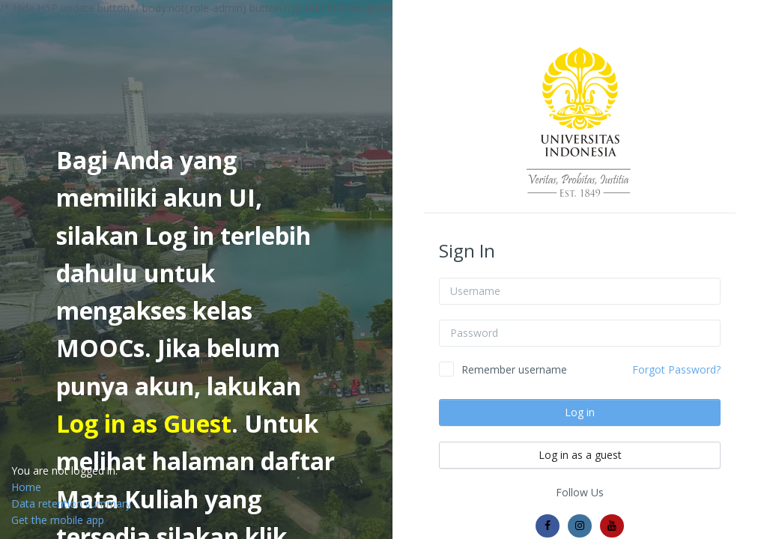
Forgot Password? (676, 369)
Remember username (514, 369)
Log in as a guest (580, 455)
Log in (580, 412)
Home (26, 487)
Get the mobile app (57, 520)
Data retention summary (71, 503)
